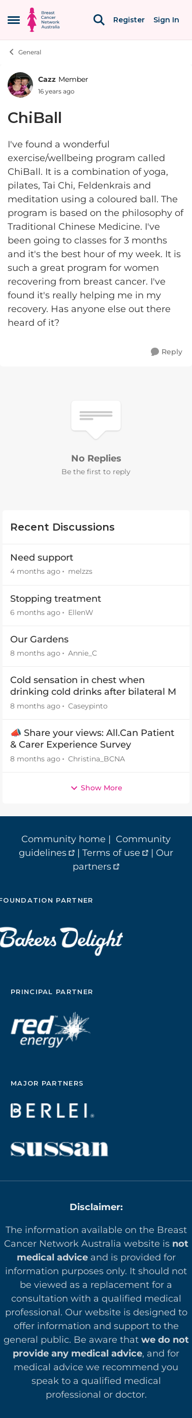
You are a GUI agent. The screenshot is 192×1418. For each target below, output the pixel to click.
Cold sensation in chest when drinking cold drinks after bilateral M (93, 685)
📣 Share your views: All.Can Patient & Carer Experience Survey (92, 738)
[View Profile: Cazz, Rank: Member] (20, 85)
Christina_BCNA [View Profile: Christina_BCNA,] (96, 758)
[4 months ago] (35, 572)
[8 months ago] (35, 653)
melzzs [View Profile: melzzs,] (80, 571)
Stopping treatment (55, 598)
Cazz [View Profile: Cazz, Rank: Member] (47, 79)
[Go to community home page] (43, 20)
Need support (41, 557)
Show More (96, 787)
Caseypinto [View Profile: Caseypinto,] (88, 706)
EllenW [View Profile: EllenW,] (80, 612)
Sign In (166, 19)
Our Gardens (39, 639)
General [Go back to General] (24, 52)
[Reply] (166, 352)
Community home (63, 839)
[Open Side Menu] (14, 19)
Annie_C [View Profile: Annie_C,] (82, 653)
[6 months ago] (35, 612)
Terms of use (111, 852)
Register (129, 19)
